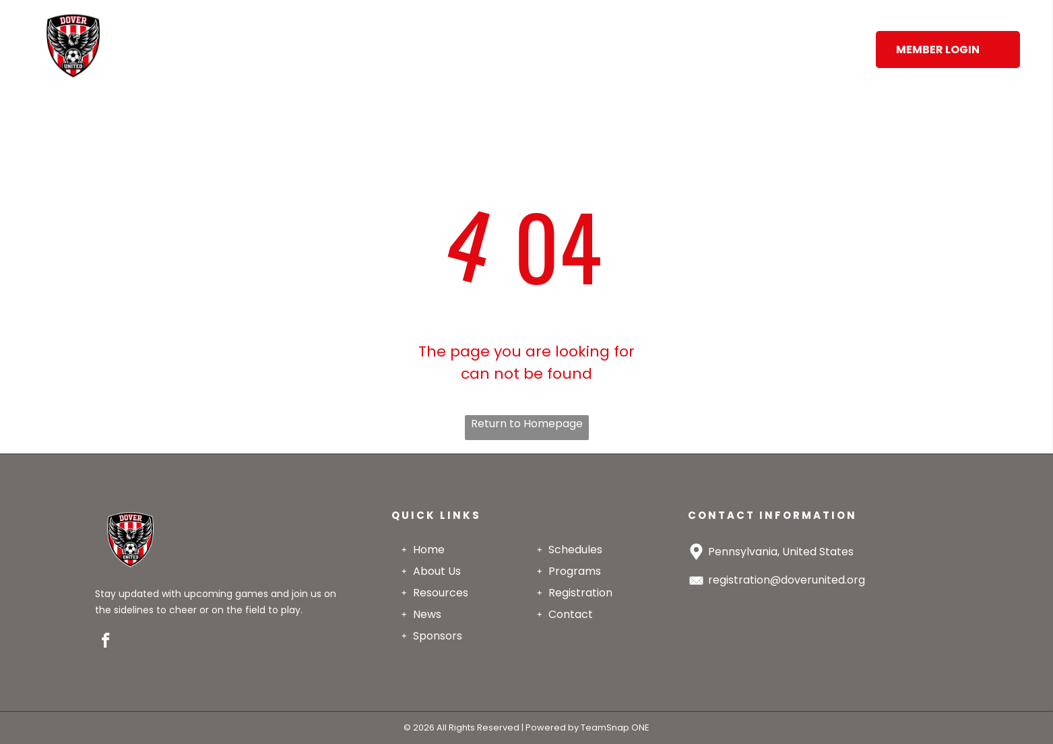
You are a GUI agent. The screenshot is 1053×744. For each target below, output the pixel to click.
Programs (574, 571)
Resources (440, 592)
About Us (437, 571)
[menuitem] (225, 30)
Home (429, 549)
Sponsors (437, 636)
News (427, 614)
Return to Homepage (527, 423)
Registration (580, 592)
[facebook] (106, 642)
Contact (570, 614)
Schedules (575, 549)
